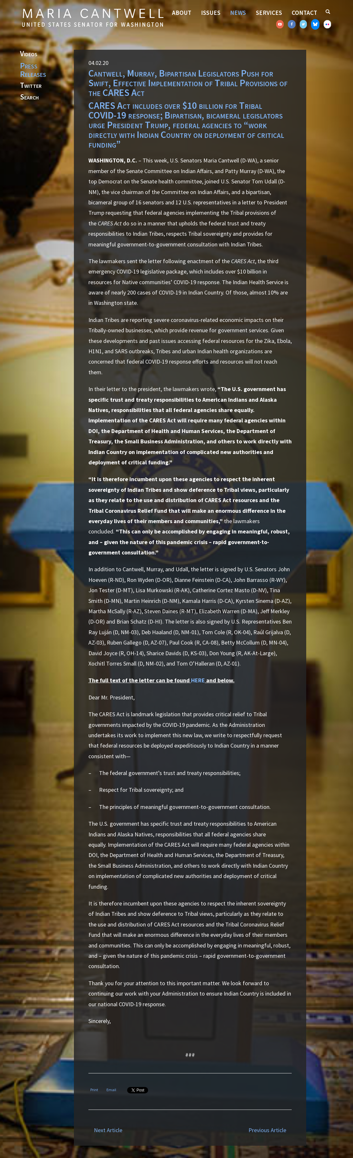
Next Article (108, 1130)
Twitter (31, 85)
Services (269, 12)
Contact (304, 12)
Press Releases (33, 69)
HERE (198, 680)
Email (111, 1089)
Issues (210, 12)
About (181, 12)
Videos (28, 54)
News (238, 12)
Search (29, 97)
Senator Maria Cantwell (92, 17)
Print (94, 1089)
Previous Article (267, 1130)
